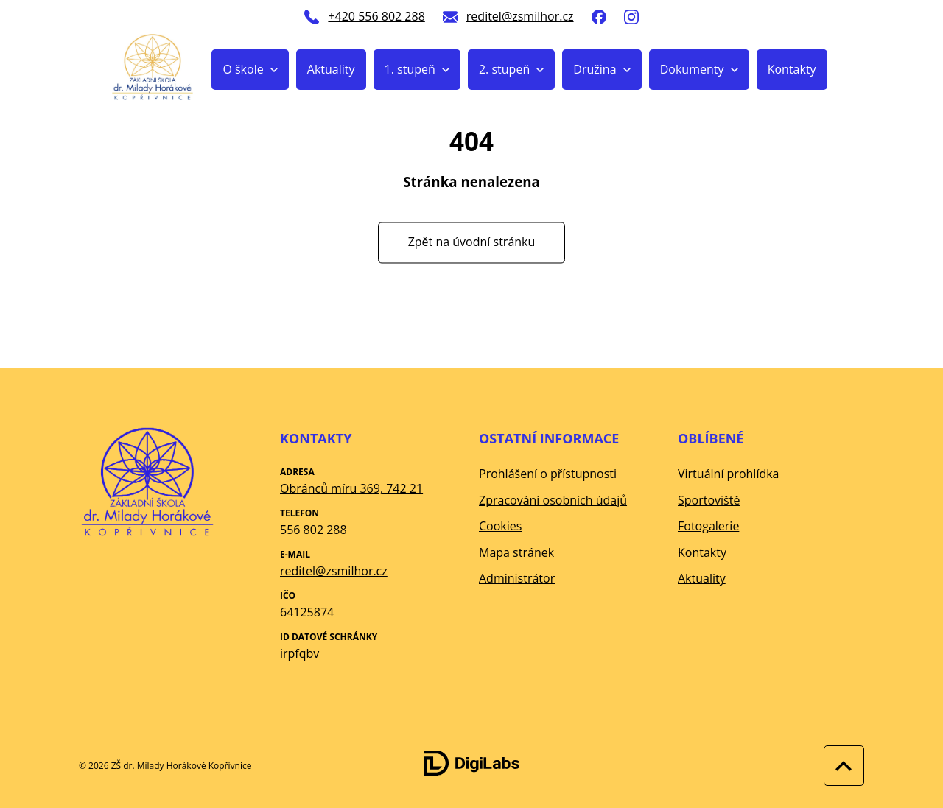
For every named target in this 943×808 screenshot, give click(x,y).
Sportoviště (709, 500)
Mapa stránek (516, 552)
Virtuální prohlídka (728, 474)
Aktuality (331, 69)
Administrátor (517, 578)
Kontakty (792, 69)
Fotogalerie (708, 526)
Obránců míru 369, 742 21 (351, 488)
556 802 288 (313, 529)
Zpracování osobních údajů (553, 500)
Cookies (500, 526)
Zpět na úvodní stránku (472, 242)
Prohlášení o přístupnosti (548, 474)
